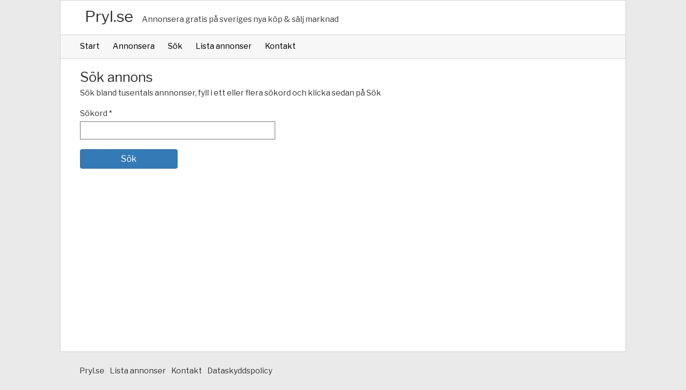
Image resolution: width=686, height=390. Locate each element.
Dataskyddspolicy (239, 370)
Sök (175, 46)
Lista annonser (224, 46)
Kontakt (280, 46)
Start (90, 46)
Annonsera (134, 46)
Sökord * (96, 113)
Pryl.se (109, 16)
